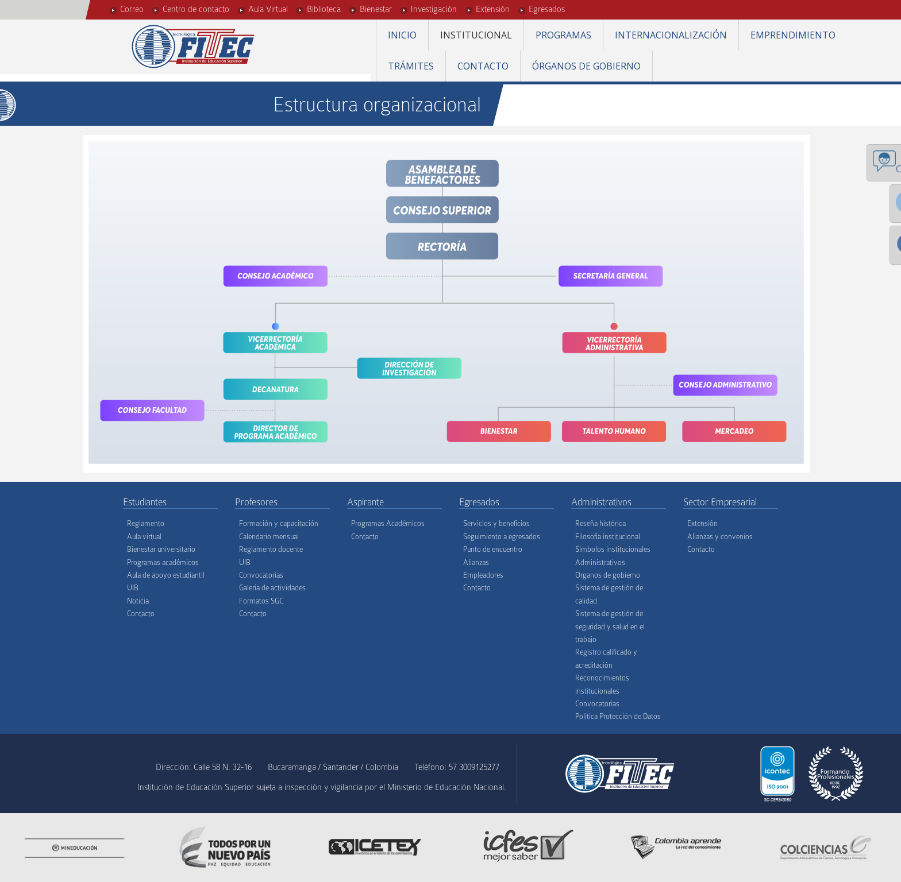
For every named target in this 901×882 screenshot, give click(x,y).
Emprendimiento (792, 35)
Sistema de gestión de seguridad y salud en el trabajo (610, 626)
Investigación (434, 9)
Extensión (493, 9)
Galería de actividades (272, 587)
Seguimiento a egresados (501, 536)
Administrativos (600, 562)
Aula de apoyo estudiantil (166, 575)
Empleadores (483, 575)
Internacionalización (671, 35)
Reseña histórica (600, 523)
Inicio (402, 35)
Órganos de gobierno (586, 66)
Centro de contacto (196, 9)
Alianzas (476, 562)
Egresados (547, 9)
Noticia (138, 601)
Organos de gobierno (607, 575)
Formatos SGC (261, 601)
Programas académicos (163, 562)
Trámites (411, 66)
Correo (132, 9)
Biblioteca (324, 9)
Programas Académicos (388, 523)
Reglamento (145, 523)
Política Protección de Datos (618, 716)
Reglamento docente (271, 549)
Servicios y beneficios (496, 523)
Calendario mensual (269, 536)
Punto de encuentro (492, 549)
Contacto (483, 66)
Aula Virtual (268, 9)
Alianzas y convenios (720, 536)
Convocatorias (261, 575)
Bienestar (376, 9)
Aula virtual (144, 536)
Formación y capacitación (278, 523)
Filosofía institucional (607, 536)
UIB (132, 587)
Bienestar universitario (161, 549)
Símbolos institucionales (612, 549)
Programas (563, 35)
